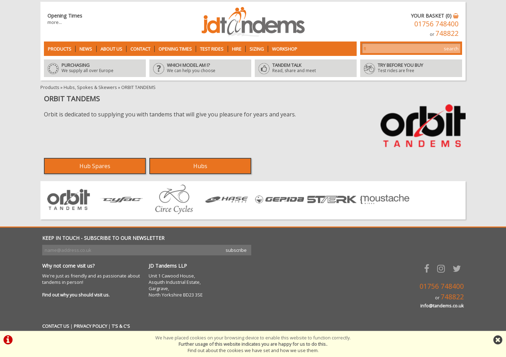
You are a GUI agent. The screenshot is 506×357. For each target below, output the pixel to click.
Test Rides (211, 49)
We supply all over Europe (94, 68)
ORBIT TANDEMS (138, 87)
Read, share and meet (305, 68)
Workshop (284, 49)
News (85, 49)
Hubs (200, 166)
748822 (447, 33)
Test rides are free (411, 68)
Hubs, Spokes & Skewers (90, 87)
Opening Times (175, 49)
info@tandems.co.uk (442, 305)
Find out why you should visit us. (76, 295)
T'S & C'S (121, 326)
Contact (140, 49)
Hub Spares (94, 166)
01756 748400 (436, 23)
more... (54, 22)
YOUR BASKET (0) (435, 15)
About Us (111, 49)
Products (59, 49)
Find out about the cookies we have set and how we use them (253, 350)
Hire (236, 49)
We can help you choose (200, 68)
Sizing (256, 49)
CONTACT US (55, 326)
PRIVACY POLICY (90, 326)
